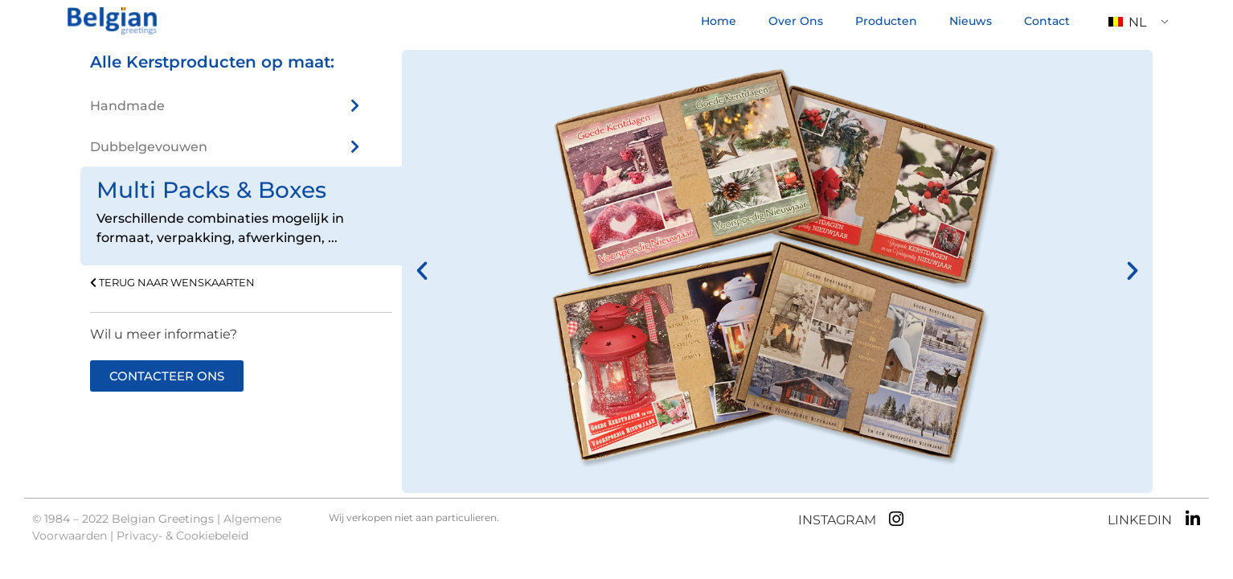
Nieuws (970, 21)
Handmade (127, 105)
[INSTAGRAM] (896, 519)
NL (1127, 22)
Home (718, 21)
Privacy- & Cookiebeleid (182, 535)
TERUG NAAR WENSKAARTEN (172, 283)
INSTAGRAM (837, 520)
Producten (886, 21)
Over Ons (795, 21)
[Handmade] (354, 105)
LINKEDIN (1140, 520)
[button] (422, 271)
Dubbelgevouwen (148, 146)
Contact (1047, 21)
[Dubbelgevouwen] (354, 146)
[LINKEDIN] (1192, 519)
